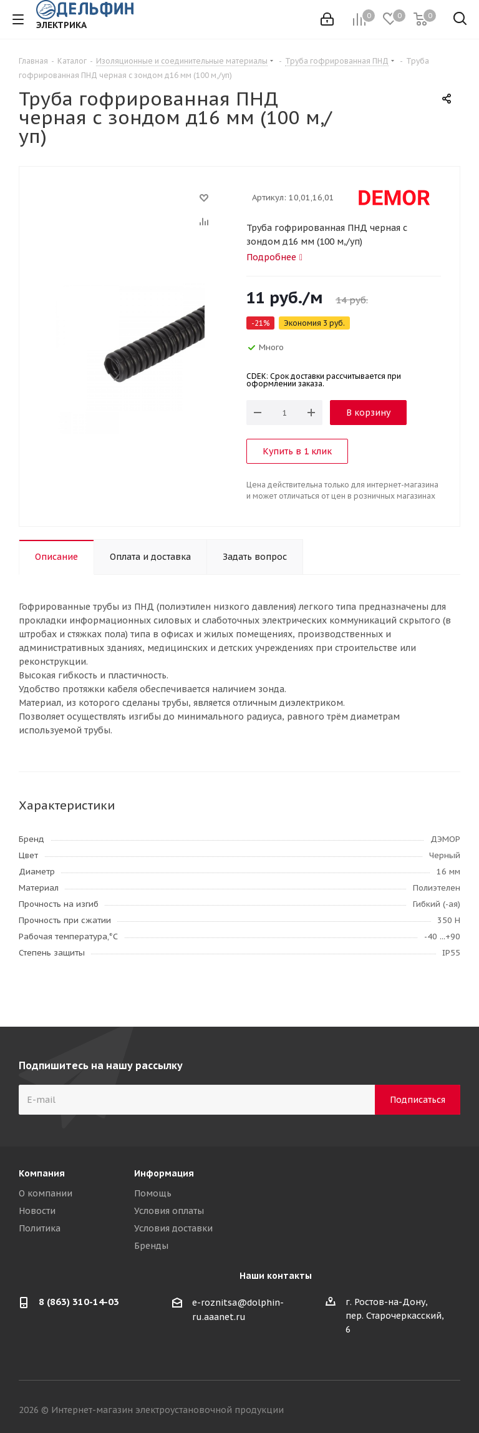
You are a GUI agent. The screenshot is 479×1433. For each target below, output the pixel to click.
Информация (164, 1173)
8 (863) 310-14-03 (79, 1302)
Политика (39, 1228)
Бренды (151, 1245)
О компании (45, 1193)
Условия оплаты (169, 1210)
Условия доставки (173, 1228)
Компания (42, 1173)
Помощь (153, 1193)
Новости (37, 1210)
